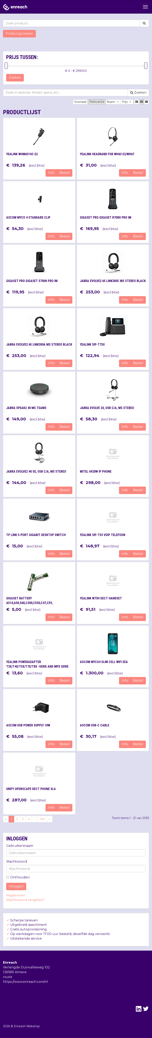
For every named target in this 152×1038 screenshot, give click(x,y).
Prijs (127, 102)
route (7, 977)
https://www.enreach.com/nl (25, 982)
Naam (113, 102)
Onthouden (18, 877)
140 (42, 819)
